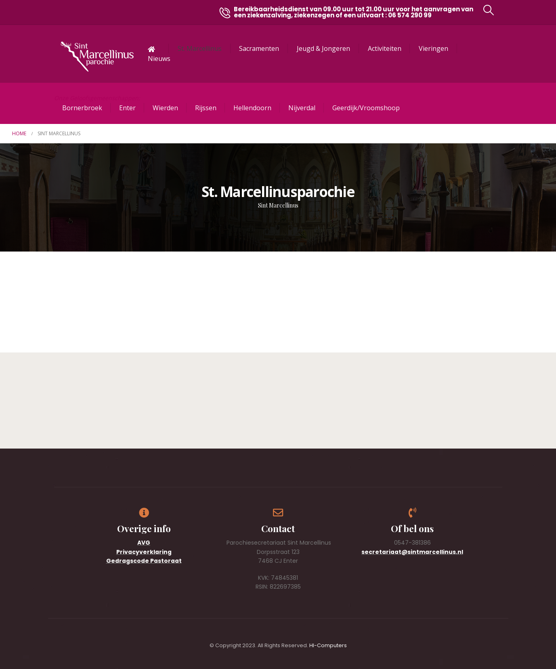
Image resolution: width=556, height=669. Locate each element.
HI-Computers (328, 645)
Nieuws (159, 58)
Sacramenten (259, 48)
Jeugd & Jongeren (323, 48)
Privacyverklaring (144, 552)
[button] (488, 10)
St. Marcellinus (200, 48)
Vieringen (433, 48)
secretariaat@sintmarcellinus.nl (412, 552)
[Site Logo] (97, 57)
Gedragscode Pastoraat (144, 561)
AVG (143, 543)
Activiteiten (384, 48)
